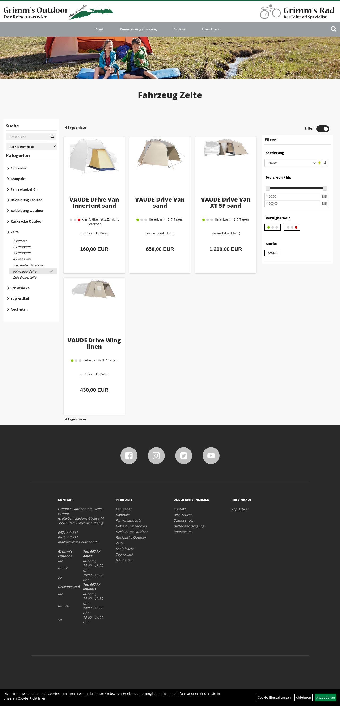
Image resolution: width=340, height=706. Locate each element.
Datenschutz (183, 520)
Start (100, 29)
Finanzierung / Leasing (138, 29)
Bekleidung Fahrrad (26, 200)
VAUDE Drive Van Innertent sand (94, 202)
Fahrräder (19, 168)
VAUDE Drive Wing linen (94, 343)
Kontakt (180, 509)
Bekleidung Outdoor (27, 210)
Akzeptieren (325, 697)
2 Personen (22, 246)
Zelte (15, 232)
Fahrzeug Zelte (24, 271)
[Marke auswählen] (31, 146)
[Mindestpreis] (292, 196)
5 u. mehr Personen (28, 265)
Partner (179, 29)
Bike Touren (183, 515)
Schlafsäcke (20, 288)
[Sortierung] (290, 163)
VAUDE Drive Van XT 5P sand (226, 202)
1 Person (20, 240)
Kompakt (18, 178)
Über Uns (211, 29)
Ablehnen (303, 697)
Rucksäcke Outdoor (27, 221)
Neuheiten (19, 309)
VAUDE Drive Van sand (160, 202)
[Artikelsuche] (333, 29)
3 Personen (22, 253)
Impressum (182, 532)
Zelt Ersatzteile (24, 277)
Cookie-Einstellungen (274, 697)
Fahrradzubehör (24, 189)
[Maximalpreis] (292, 203)
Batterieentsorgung (189, 526)
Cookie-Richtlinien (32, 698)
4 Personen (22, 259)
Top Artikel (20, 298)
